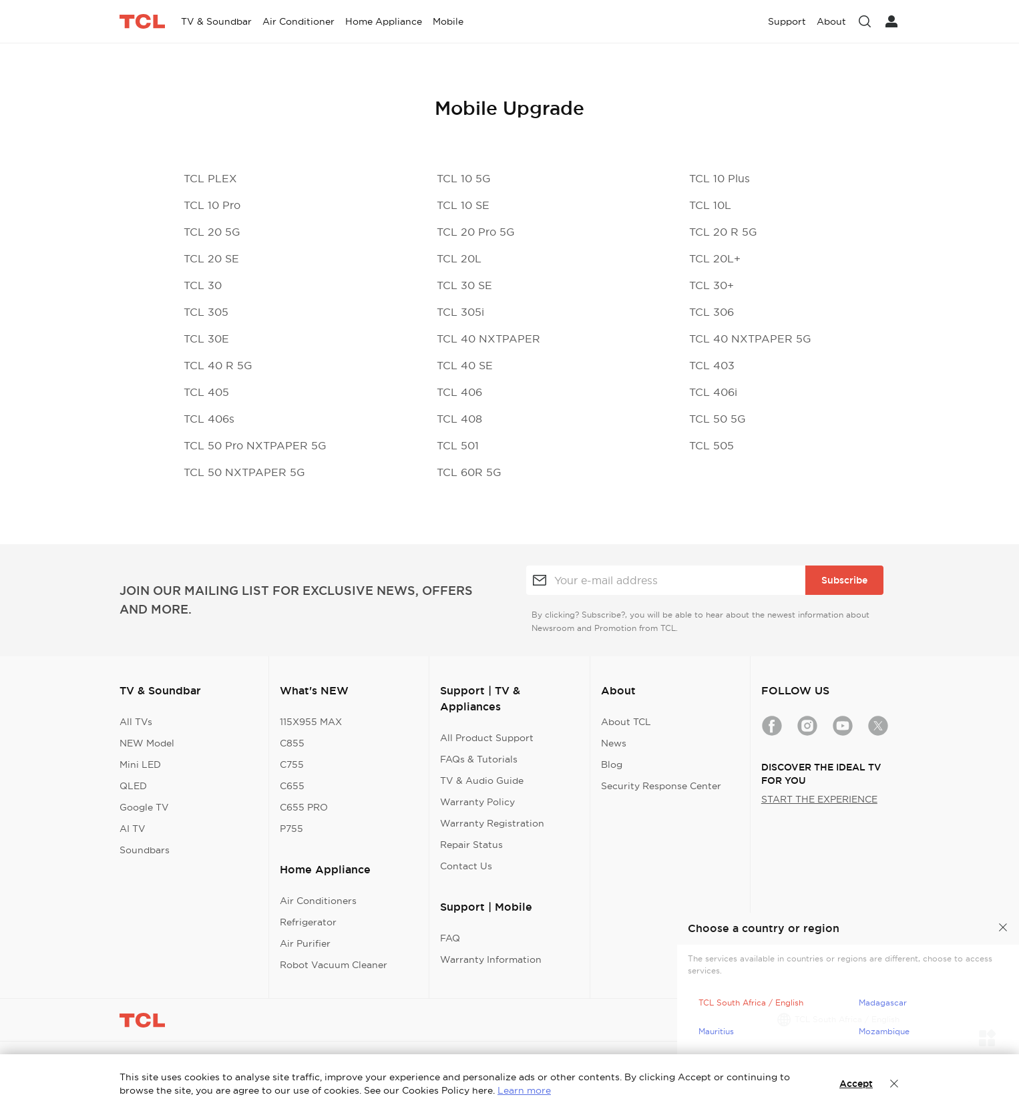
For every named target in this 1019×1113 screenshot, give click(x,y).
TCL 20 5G (212, 231)
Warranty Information (491, 959)
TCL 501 (458, 445)
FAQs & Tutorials (479, 759)
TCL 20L (459, 258)
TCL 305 (206, 311)
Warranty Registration (492, 823)
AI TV (133, 829)
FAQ (450, 938)
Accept (856, 1084)
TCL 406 (459, 392)
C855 (292, 743)
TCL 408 (459, 418)
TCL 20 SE (211, 258)
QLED (133, 786)
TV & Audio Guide (482, 780)
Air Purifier (305, 943)
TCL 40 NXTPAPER (488, 338)
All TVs (136, 722)
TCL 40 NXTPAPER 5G (750, 338)
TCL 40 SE (465, 365)
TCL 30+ (711, 285)
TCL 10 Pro (212, 205)
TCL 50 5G (717, 418)
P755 (291, 829)
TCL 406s (209, 418)
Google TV (144, 807)
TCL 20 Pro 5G (476, 231)
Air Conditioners (318, 901)
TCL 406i (713, 392)
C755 (292, 764)
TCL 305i (460, 311)
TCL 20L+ (715, 258)
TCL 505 (711, 445)
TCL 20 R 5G (723, 231)
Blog (611, 764)
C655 (292, 786)
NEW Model (147, 743)
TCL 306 (711, 311)
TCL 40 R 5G (218, 365)
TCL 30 (203, 285)
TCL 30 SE (464, 285)
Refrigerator (308, 922)
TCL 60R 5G (469, 472)
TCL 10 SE (463, 205)
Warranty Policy (477, 802)
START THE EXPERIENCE (819, 799)
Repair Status (471, 845)
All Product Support (487, 738)
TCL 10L (710, 205)
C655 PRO (304, 807)
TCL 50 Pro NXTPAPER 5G (255, 445)
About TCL (626, 722)
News (613, 743)
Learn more (524, 1090)
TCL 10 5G (464, 178)
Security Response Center (661, 786)
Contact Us (466, 866)
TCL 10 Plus (719, 178)
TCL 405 (206, 392)
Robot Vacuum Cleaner (333, 965)
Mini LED (140, 764)
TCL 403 (712, 365)
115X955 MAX (311, 722)
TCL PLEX (210, 178)
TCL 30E (206, 338)
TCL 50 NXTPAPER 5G (244, 472)
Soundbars (145, 850)
